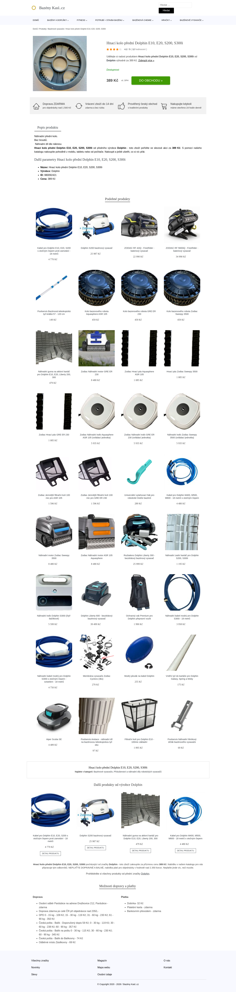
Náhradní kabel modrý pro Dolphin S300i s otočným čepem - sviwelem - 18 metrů (54, 679)
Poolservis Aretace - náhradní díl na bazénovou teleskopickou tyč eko (96, 742)
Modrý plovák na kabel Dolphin (139, 676)
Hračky (165, 20)
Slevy (34, 974)
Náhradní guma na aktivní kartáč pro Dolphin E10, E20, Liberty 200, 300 (54, 374)
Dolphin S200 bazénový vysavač (96, 248)
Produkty (42, 29)
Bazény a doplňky (57, 20)
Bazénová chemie (141, 20)
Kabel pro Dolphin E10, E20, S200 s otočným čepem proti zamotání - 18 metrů (54, 251)
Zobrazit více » (146, 60)
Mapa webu (104, 967)
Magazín (102, 960)
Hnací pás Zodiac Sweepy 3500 (182, 371)
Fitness (81, 20)
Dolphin (111, 60)
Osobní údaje (105, 974)
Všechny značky (40, 960)
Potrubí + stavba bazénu (108, 20)
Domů (36, 20)
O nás (167, 960)
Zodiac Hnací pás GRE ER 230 (54, 434)
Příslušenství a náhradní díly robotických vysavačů (138, 771)
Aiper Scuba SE (54, 739)
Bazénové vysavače (191, 20)
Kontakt (168, 967)
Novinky (35, 967)
